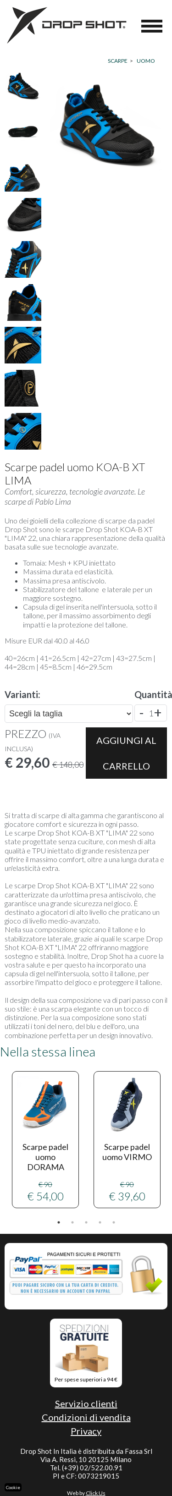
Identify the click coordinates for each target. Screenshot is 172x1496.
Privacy (86, 1430)
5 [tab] (113, 1222)
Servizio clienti (86, 1403)
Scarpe (118, 60)
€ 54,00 (45, 1139)
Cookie (13, 1487)
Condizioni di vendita (86, 1417)
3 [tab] (86, 1222)
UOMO (146, 60)
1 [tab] (58, 1222)
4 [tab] (100, 1222)
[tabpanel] (45, 1139)
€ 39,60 (127, 1139)
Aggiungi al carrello (126, 753)
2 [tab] (72, 1222)
